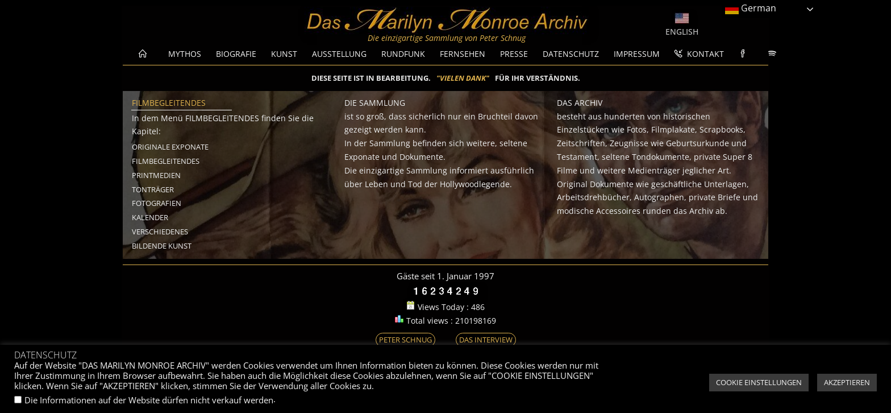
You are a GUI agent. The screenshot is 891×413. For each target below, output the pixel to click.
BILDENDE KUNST (161, 246)
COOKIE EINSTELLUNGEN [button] (759, 382)
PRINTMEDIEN (156, 175)
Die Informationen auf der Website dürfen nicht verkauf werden (148, 400)
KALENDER (150, 217)
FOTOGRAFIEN (156, 203)
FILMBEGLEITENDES (165, 161)
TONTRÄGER (153, 189)
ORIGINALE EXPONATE (170, 147)
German (750, 9)
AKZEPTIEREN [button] (847, 382)
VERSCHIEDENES (160, 231)
